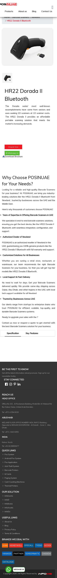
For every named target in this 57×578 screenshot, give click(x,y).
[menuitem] (9, 11)
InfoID (7, 500)
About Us (8, 522)
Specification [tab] (13, 333)
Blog (34, 11)
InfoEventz (9, 496)
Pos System (9, 454)
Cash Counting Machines (15, 482)
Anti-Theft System (12, 466)
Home (7, 17)
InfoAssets (9, 508)
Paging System (11, 478)
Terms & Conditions (12, 533)
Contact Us (46, 11)
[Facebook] (6, 384)
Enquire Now (13, 147)
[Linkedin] (18, 384)
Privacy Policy (10, 529)
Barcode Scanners (20, 17)
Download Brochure (13, 156)
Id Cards (8, 474)
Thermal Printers (11, 486)
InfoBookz (9, 504)
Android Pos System (13, 458)
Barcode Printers (11, 470)
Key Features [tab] (32, 333)
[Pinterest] (14, 384)
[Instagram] (10, 384)
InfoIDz (7, 512)
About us (22, 11)
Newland (36, 17)
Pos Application (11, 462)
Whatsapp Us (12, 153)
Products (9, 11)
